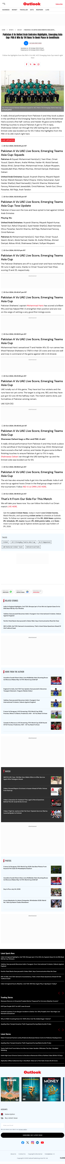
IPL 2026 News (46, 518)
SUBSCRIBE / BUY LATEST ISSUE (32, 1135)
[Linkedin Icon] (37, 1142)
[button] (59, 993)
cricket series (35, 515)
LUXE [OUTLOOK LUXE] (47, 10)
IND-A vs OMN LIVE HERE (34, 486)
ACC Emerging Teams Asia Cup (23, 542)
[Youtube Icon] (42, 1142)
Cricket (19, 30)
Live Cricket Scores (49, 513)
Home (3, 30)
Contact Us (22, 1154)
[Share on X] (30, 64)
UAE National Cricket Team (13, 547)
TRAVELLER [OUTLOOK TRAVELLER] (24, 10)
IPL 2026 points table (40, 521)
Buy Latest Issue (11, 1118)
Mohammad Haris (35, 305)
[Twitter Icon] (27, 1142)
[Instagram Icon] (32, 1142)
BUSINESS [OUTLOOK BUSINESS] (5, 10)
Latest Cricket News (19, 513)
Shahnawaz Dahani (10, 456)
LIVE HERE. (12, 506)
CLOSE (62, 1158)
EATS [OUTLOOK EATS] (32, 10)
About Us (13, 1154)
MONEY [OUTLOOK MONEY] (14, 10)
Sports (11, 30)
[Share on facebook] (26, 64)
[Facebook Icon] (22, 1142)
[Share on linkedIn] (34, 64)
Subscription (10, 1114)
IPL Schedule (9, 521)
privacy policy (23, 1129)
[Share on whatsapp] (38, 64)
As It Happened (44, 542)
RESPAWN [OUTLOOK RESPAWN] (39, 10)
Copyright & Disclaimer (35, 1154)
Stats (57, 521)
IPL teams (20, 521)
